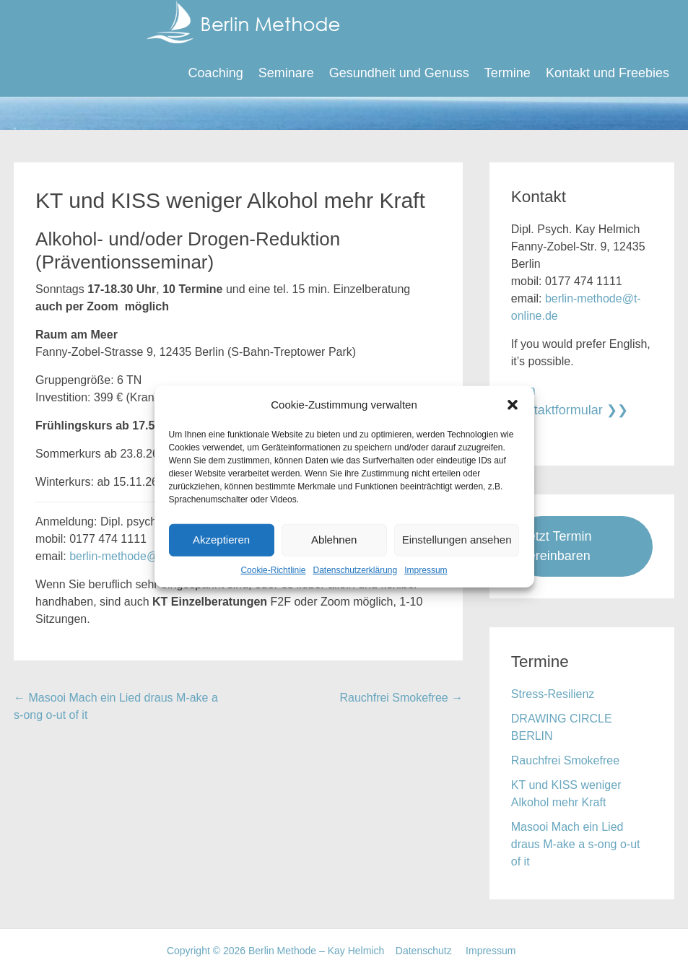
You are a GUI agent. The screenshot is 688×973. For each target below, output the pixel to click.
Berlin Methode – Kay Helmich (170, 39)
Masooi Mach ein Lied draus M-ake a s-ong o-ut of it (575, 844)
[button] (512, 405)
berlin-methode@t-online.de (140, 556)
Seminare (286, 73)
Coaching (215, 73)
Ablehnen (334, 539)
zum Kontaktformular (557, 400)
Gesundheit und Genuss (399, 73)
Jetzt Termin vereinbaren (557, 546)
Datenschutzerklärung (355, 569)
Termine (507, 73)
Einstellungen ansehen (457, 539)
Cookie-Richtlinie (272, 569)
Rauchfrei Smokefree (401, 697)
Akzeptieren (221, 539)
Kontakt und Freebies (607, 73)
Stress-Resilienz (553, 694)
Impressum (425, 569)
